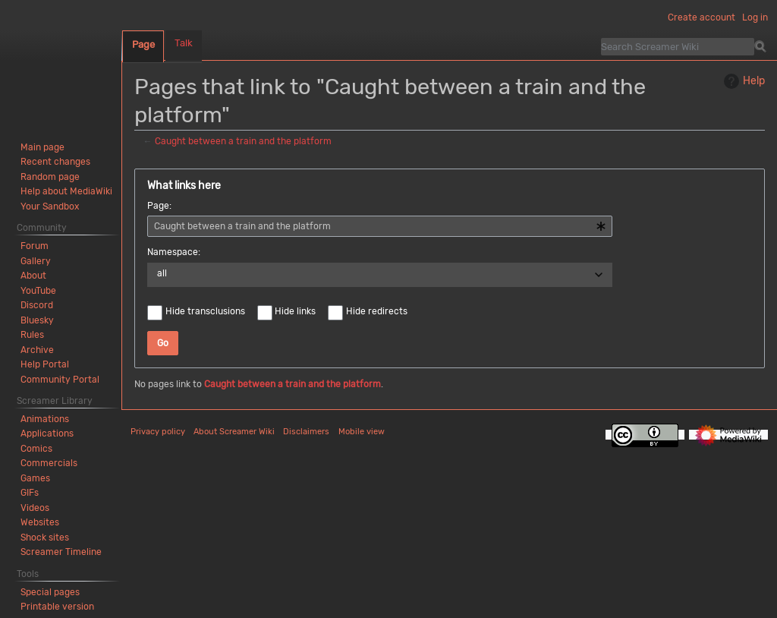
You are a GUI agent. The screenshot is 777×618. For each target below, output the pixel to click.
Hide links (295, 311)
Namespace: (173, 252)
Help (742, 81)
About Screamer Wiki (234, 432)
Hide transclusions (205, 311)
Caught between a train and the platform (243, 141)
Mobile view (361, 432)
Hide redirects (376, 311)
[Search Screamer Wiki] (677, 46)
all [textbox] (162, 273)
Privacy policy (158, 432)
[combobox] (379, 226)
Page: (159, 205)
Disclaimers (306, 432)
